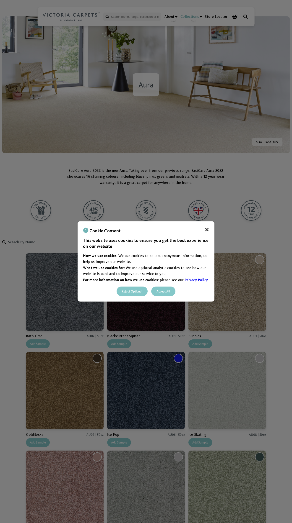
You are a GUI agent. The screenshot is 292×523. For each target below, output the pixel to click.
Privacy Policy (196, 279)
